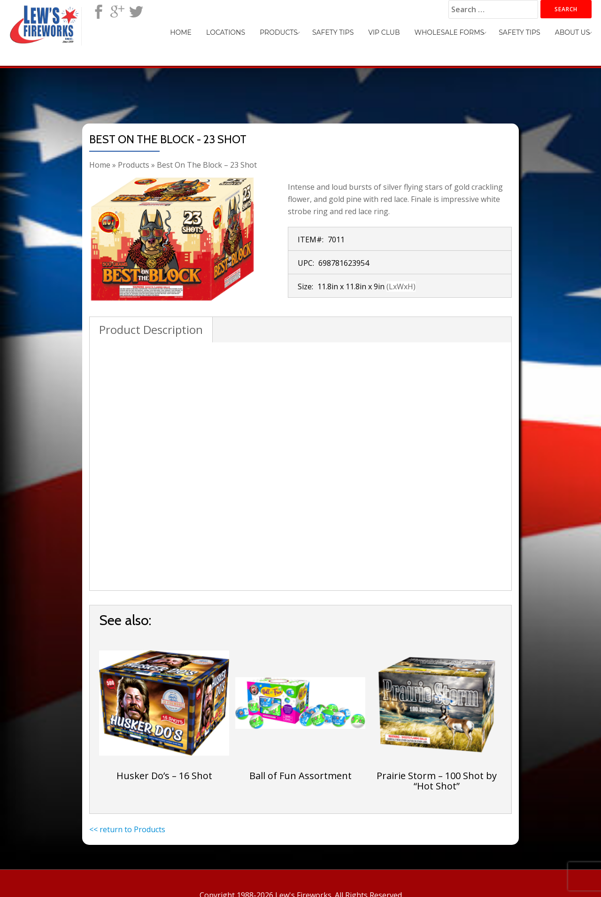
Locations (260, 31)
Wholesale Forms (463, 31)
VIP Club (402, 31)
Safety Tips (357, 31)
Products (308, 31)
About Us (575, 31)
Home (221, 31)
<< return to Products (127, 829)
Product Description (151, 329)
